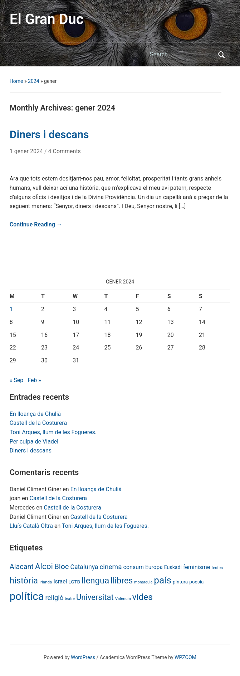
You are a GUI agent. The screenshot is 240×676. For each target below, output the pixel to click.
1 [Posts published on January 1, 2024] (11, 309)
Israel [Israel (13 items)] (60, 581)
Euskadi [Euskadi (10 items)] (173, 567)
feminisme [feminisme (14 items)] (196, 567)
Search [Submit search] (221, 54)
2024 (33, 81)
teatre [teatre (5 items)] (70, 598)
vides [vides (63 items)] (142, 597)
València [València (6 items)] (123, 598)
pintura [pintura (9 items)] (180, 582)
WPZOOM (185, 657)
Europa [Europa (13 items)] (154, 567)
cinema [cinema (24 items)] (110, 567)
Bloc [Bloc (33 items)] (61, 566)
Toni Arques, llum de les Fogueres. (53, 432)
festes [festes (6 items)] (217, 567)
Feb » (34, 380)
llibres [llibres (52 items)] (122, 581)
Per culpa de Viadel (34, 441)
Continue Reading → (36, 224)
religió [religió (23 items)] (54, 598)
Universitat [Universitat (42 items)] (95, 597)
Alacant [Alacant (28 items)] (22, 567)
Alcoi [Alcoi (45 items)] (44, 566)
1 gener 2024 (27, 151)
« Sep (16, 380)
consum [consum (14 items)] (133, 567)
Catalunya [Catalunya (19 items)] (84, 567)
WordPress (83, 657)
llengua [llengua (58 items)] (95, 581)
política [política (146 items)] (27, 596)
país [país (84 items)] (162, 580)
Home (16, 81)
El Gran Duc (47, 19)
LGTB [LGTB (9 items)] (74, 582)
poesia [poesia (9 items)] (196, 582)
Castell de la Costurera (38, 422)
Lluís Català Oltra (31, 525)
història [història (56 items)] (24, 581)
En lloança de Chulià (35, 413)
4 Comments (64, 151)
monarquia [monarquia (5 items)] (143, 582)
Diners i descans (31, 450)
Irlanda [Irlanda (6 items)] (45, 582)
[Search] (182, 54)
